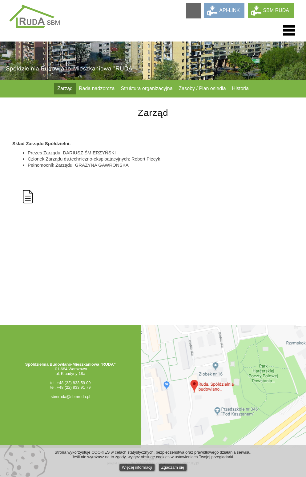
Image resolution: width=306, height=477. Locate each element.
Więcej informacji (137, 467)
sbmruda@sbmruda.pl (70, 396)
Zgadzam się (172, 467)
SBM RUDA (276, 10)
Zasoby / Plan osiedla (202, 88)
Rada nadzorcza (97, 88)
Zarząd (65, 88)
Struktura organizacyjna (147, 88)
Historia (240, 88)
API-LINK (229, 10)
